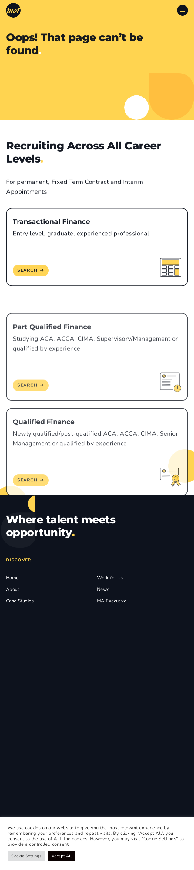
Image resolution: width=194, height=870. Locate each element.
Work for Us (110, 578)
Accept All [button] (62, 856)
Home (12, 578)
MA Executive (111, 601)
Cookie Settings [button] (26, 856)
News (103, 589)
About (12, 589)
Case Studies (20, 601)
